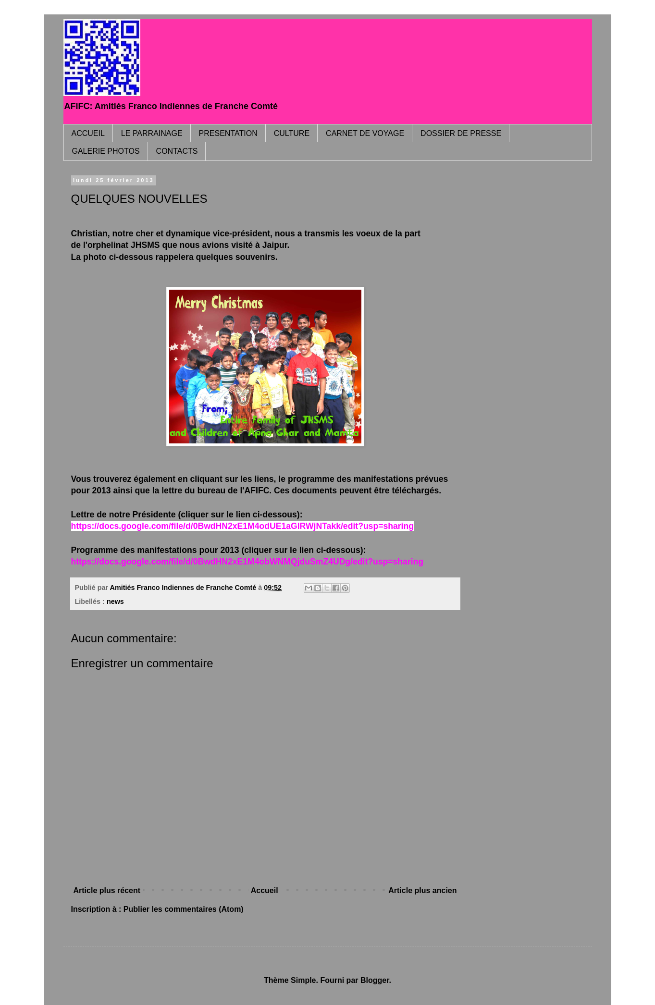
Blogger (374, 980)
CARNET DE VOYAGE (365, 133)
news (115, 601)
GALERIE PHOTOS (106, 151)
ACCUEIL (88, 133)
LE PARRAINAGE (152, 133)
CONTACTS (177, 151)
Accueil (264, 890)
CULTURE (291, 133)
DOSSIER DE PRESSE (460, 133)
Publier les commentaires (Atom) (184, 909)
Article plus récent (107, 890)
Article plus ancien (422, 890)
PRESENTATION (228, 133)
